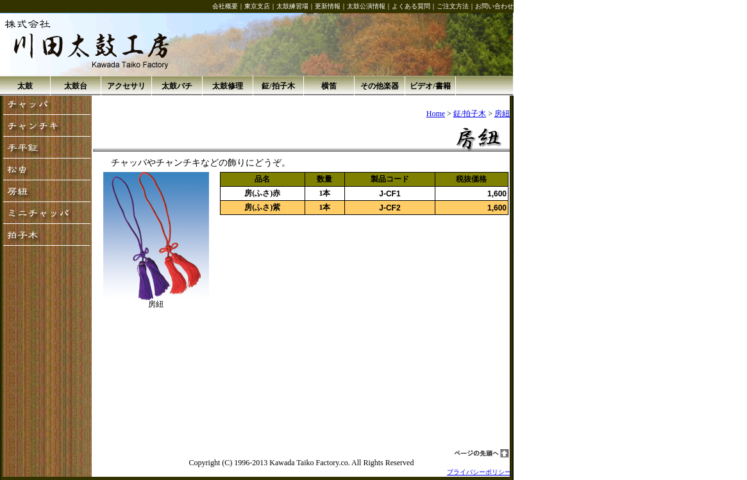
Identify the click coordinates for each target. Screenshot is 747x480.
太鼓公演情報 (366, 6)
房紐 (502, 113)
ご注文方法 (453, 6)
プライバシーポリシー (479, 472)
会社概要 (225, 6)
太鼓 (25, 85)
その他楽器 (379, 85)
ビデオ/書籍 (430, 85)
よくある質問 (411, 6)
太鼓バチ (177, 85)
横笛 (329, 85)
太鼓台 (75, 85)
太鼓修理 (227, 85)
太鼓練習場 (292, 6)
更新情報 (327, 6)
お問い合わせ (494, 6)
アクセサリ (126, 85)
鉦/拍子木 (278, 85)
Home (435, 113)
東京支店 (257, 6)
